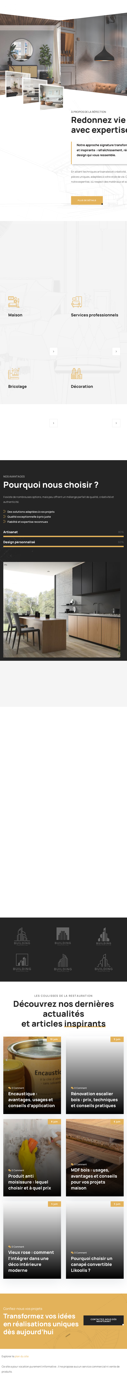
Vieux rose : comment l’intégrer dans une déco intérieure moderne (31, 1261)
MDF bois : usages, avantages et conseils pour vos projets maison (94, 1179)
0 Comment (18, 1087)
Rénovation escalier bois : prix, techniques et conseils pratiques (94, 1100)
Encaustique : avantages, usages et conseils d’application (31, 1100)
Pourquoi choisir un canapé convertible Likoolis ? (91, 1264)
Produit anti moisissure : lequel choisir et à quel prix (29, 1182)
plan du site (22, 1356)
